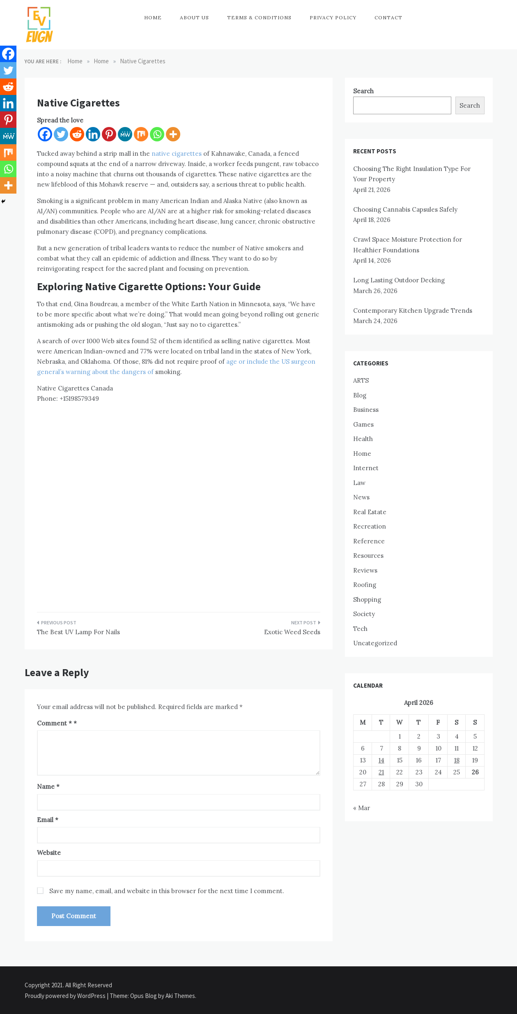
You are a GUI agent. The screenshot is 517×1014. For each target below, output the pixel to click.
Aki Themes (180, 996)
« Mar (361, 808)
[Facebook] (45, 134)
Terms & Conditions (259, 17)
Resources (368, 555)
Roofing (364, 585)
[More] (173, 134)
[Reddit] (77, 134)
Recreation (369, 526)
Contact (388, 17)
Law (359, 483)
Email (47, 820)
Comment (54, 723)
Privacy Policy (333, 17)
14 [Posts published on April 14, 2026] (381, 760)
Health (363, 439)
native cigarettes (177, 153)
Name (48, 786)
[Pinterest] (109, 134)
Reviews (365, 570)
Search (363, 91)
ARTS (361, 380)
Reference (369, 541)
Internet (366, 468)
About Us (194, 17)
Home (153, 17)
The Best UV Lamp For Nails (78, 632)
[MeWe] (125, 134)
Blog (359, 395)
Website (49, 853)
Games (363, 424)
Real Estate (369, 512)
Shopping (367, 599)
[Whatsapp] (157, 134)
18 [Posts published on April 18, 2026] (457, 760)
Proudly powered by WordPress (66, 996)
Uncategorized (375, 643)
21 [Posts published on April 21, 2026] (381, 772)
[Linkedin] (93, 134)
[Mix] (141, 134)
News (361, 497)
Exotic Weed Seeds (292, 632)
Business (366, 409)
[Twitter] (61, 134)
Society (364, 614)
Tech (360, 629)
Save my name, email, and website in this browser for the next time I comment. (166, 891)
